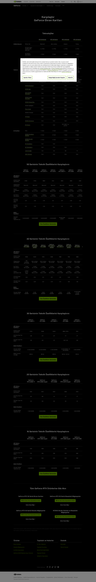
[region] (48, 70)
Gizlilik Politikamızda (45, 68)
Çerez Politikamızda (57, 68)
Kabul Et (70, 77)
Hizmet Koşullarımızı (53, 70)
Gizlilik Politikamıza (66, 71)
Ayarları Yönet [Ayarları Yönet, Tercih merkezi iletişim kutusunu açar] (27, 77)
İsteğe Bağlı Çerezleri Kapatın (57, 77)
